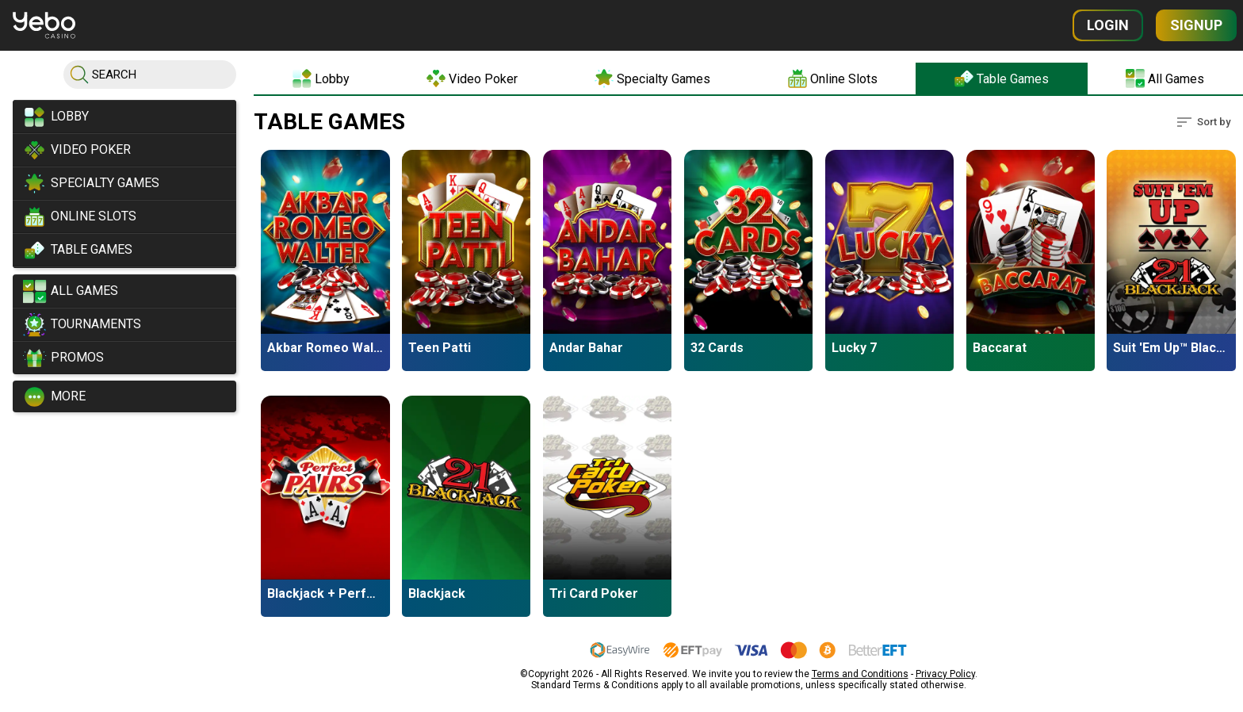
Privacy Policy (945, 670)
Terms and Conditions (860, 670)
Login (1108, 25)
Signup (1196, 25)
